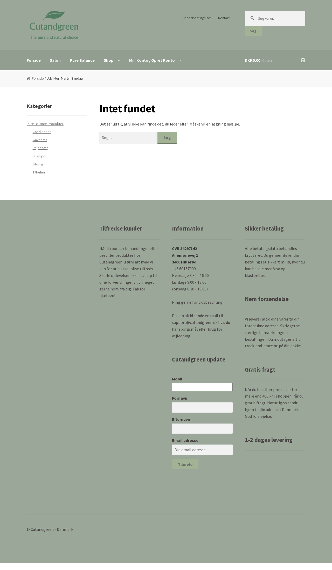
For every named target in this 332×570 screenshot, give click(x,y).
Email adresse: (185, 440)
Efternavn (181, 419)
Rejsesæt (40, 147)
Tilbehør (39, 172)
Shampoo (40, 156)
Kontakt (224, 18)
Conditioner (42, 131)
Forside (34, 60)
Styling (38, 164)
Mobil (177, 378)
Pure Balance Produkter (45, 123)
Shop (108, 60)
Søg (253, 31)
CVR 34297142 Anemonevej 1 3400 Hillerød (185, 255)
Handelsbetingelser (196, 18)
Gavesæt (40, 139)
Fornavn (179, 398)
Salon (55, 60)
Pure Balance (82, 60)
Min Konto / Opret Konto (152, 60)
